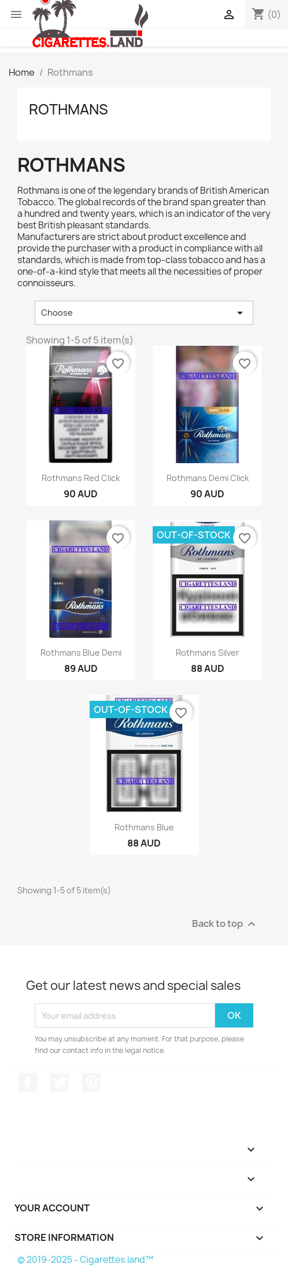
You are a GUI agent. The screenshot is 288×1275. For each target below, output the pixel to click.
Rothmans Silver (207, 652)
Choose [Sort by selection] (144, 313)
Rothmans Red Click (81, 477)
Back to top (225, 924)
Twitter (59, 1082)
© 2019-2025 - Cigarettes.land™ (85, 1260)
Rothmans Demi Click (208, 477)
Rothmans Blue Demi (80, 652)
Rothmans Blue (144, 827)
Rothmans (68, 109)
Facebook (28, 1082)
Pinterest (91, 1082)
